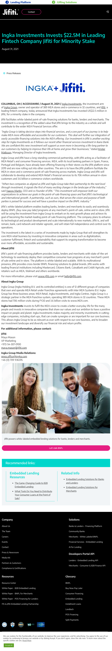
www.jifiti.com (46, 276)
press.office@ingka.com (14, 356)
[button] (107, 12)
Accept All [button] (8, 645)
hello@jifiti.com (72, 276)
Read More (26, 640)
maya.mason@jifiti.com (14, 347)
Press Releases (14, 73)
